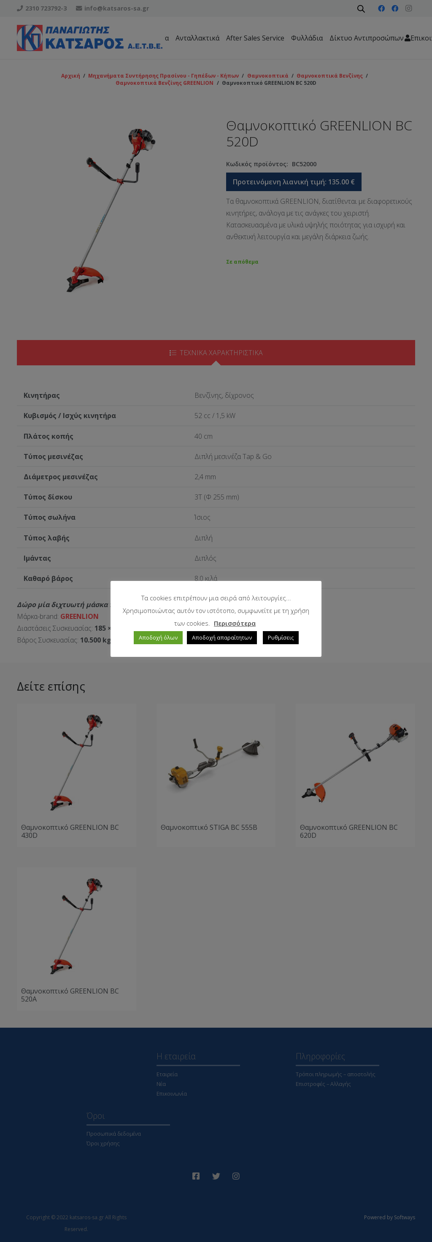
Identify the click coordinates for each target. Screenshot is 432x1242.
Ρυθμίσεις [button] (281, 637)
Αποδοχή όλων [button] (158, 637)
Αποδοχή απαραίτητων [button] (222, 637)
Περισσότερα (235, 623)
